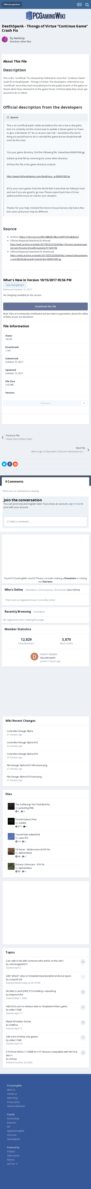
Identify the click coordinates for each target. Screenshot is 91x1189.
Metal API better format (18, 1021)
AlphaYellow (25, 852)
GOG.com (11, 1134)
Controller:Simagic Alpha (20, 731)
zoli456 (22, 822)
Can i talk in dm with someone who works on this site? (35, 960)
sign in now (74, 503)
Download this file (45, 306)
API (8, 1126)
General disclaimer (16, 1106)
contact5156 (15, 979)
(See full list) (73, 589)
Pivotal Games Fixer (26, 819)
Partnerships (13, 1118)
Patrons (10, 1159)
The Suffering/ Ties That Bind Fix (32, 804)
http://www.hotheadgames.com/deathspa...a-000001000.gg (38, 176)
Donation (70, 578)
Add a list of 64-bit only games (22, 1036)
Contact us (12, 1093)
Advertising (12, 1097)
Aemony (19, 38)
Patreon (47, 581)
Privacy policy (13, 1102)
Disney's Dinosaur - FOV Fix (30, 864)
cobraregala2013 (18, 964)
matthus (13, 1024)
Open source (13, 1155)
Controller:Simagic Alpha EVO (22, 742)
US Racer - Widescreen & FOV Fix (32, 849)
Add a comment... (18, 521)
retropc (13, 1058)
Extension (11, 1122)
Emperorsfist (16, 994)
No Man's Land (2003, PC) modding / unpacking (31, 991)
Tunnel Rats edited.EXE (27, 834)
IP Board (11, 1151)
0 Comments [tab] (14, 481)
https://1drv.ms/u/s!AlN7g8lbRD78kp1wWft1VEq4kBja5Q (49, 236)
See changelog (15, 285)
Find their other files (20, 41)
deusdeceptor (48, 657)
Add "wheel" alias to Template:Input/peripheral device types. (38, 975)
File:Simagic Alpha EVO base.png (24, 776)
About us (11, 1089)
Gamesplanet (13, 1139)
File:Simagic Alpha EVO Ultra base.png (27, 765)
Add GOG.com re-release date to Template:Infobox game (36, 1006)
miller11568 (15, 1009)
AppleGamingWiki (15, 1130)
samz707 (23, 837)
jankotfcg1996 (26, 808)
